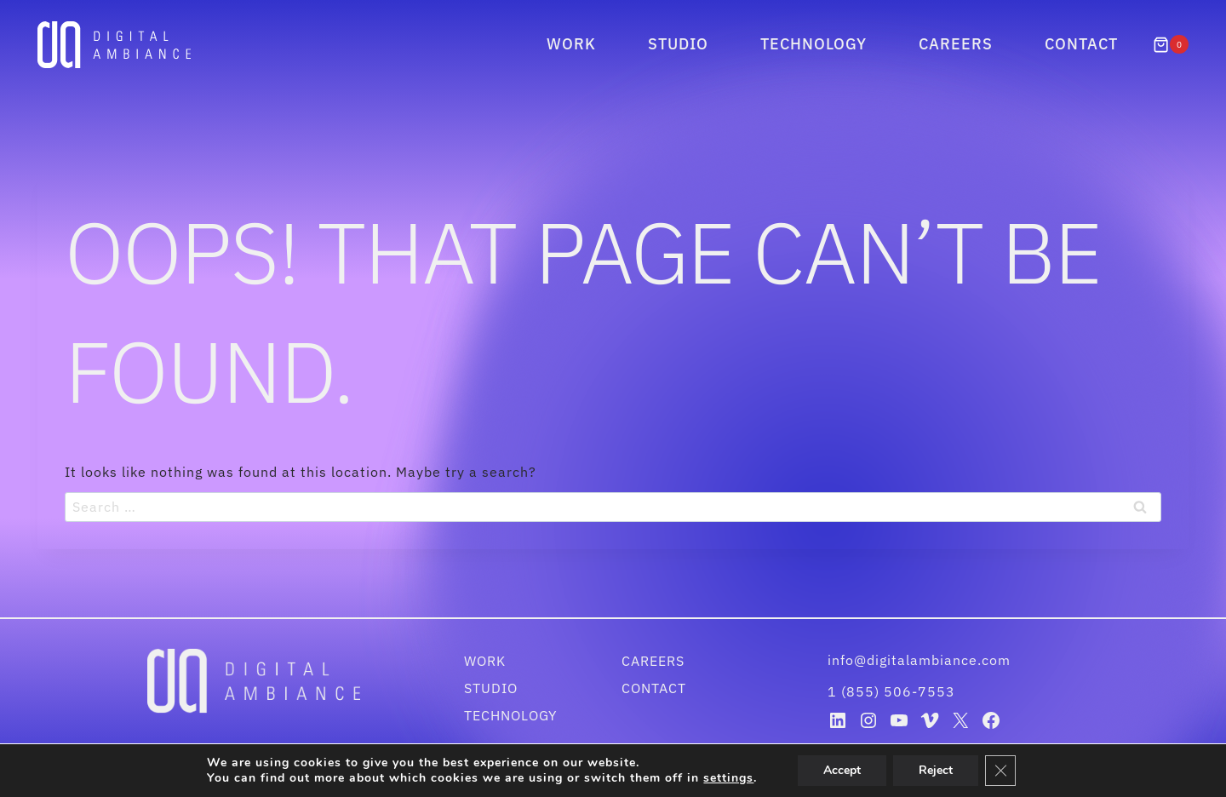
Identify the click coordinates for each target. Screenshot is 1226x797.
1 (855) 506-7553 (891, 691)
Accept (849, 770)
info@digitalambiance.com (921, 659)
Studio (678, 44)
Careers (956, 44)
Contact (1081, 44)
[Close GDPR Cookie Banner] (1010, 770)
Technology (813, 44)
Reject (945, 770)
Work (571, 44)
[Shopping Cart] (1171, 44)
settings (733, 778)
